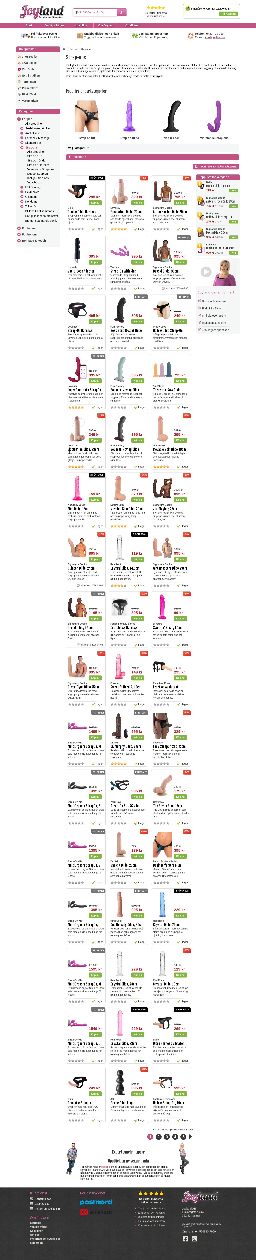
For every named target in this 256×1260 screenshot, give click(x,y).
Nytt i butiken (31, 75)
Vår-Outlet (29, 69)
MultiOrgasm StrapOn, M (84, 746)
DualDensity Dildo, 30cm (126, 924)
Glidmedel (31, 196)
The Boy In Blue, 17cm (167, 806)
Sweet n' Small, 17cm (167, 627)
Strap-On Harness (80, 330)
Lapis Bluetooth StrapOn (220, 248)
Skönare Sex (33, 142)
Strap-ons (31, 147)
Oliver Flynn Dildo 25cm (83, 687)
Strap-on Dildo (36, 160)
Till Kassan (228, 13)
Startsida (35, 1222)
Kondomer (31, 201)
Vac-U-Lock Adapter (81, 271)
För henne (29, 228)
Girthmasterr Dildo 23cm (170, 568)
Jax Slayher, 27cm (165, 509)
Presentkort (30, 88)
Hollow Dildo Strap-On (219, 217)
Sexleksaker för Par (37, 128)
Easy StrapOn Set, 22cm (169, 746)
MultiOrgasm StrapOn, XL (85, 984)
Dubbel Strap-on (37, 173)
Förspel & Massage (37, 138)
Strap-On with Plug (123, 271)
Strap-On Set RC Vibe (124, 806)
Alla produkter (34, 123)
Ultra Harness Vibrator (168, 1043)
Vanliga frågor (38, 1226)
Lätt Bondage (33, 187)
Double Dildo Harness (218, 186)
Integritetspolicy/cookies (45, 1238)
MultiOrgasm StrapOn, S (84, 806)
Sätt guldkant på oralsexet (41, 216)
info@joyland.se (215, 37)
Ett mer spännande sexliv (41, 220)
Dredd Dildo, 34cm (80, 627)
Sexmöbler (32, 192)
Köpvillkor (36, 1230)
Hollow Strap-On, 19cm (168, 1103)
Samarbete (36, 1242)
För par (27, 119)
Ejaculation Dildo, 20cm (126, 212)
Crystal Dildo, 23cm (166, 924)
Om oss (35, 1234)
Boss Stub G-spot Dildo (126, 330)
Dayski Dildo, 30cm (217, 232)
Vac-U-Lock (34, 182)
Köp (234, 190)
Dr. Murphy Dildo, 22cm (125, 746)
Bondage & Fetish (34, 240)
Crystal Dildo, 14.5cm (124, 568)
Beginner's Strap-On (167, 865)
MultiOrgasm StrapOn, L (84, 924)
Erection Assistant (165, 687)
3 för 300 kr (29, 56)
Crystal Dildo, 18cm (166, 984)
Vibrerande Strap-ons (40, 169)
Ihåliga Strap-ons (38, 178)
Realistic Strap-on (80, 1103)
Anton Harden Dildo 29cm (220, 201)
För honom (29, 234)
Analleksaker (33, 133)
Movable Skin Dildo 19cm (169, 449)
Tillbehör (30, 206)
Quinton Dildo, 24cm (81, 568)
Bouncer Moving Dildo (124, 390)
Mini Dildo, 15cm (78, 509)
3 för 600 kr (29, 63)
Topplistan (29, 81)
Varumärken (30, 100)
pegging (105, 1167)
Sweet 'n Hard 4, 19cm (125, 687)
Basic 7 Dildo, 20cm (123, 865)
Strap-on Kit (34, 156)
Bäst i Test (29, 94)
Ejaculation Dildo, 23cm (83, 449)
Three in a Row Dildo (166, 390)
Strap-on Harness (38, 164)
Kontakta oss (43, 1198)
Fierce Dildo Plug (121, 1103)
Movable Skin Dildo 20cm (126, 509)
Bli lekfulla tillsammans (39, 211)
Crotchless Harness (123, 627)
